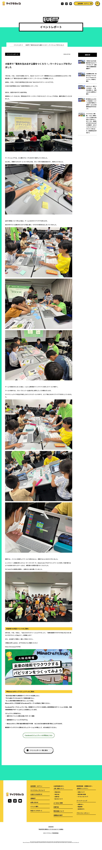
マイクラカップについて (37, 790)
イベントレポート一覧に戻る (39, 750)
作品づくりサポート (36, 811)
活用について (81, 792)
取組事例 (80, 806)
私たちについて (59, 799)
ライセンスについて (83, 796)
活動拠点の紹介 (58, 815)
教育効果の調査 (82, 794)
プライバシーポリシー (83, 813)
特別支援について (59, 811)
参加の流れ (57, 792)
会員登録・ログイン (83, 3)
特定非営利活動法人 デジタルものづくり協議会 (51, 829)
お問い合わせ (34, 802)
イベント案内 (34, 806)
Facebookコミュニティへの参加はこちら (38, 735)
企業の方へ (81, 804)
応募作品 (56, 807)
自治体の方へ (81, 809)
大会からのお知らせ (36, 794)
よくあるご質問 (58, 803)
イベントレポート (18, 45)
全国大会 (57, 796)
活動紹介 (33, 798)
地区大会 (57, 794)
